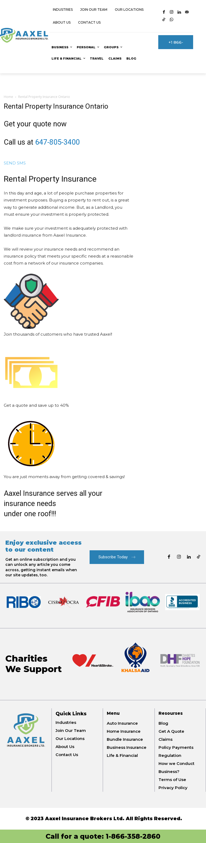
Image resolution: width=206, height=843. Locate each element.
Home (8, 96)
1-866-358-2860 (133, 836)
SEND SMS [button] (15, 163)
